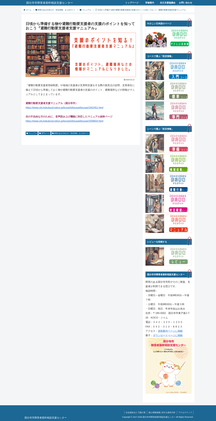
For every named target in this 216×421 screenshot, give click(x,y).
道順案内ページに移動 (170, 331)
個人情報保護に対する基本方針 (161, 412)
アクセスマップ (185, 412)
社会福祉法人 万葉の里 (136, 412)
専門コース (44, 133)
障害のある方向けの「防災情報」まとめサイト (70, 133)
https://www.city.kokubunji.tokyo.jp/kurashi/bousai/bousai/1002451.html (64, 107)
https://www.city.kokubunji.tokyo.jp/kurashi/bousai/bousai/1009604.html (64, 121)
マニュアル (31, 133)
